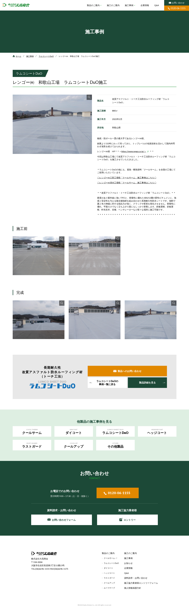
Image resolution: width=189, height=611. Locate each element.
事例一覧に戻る (107, 382)
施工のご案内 (113, 5)
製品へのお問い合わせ (129, 371)
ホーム (18, 56)
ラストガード (109, 578)
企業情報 (145, 5)
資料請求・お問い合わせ (135, 578)
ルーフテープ (109, 588)
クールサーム (109, 558)
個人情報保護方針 (132, 588)
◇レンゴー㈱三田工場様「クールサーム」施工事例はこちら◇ (126, 177)
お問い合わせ (177, 2)
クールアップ (109, 583)
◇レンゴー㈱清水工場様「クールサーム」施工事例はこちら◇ (126, 182)
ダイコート (108, 568)
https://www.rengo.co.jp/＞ (133, 151)
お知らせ (128, 563)
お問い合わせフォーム (61, 519)
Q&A (156, 5)
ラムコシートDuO (46, 56)
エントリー (127, 519)
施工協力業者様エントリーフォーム (141, 583)
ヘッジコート (109, 573)
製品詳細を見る (147, 382)
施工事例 (129, 5)
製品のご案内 (93, 5)
